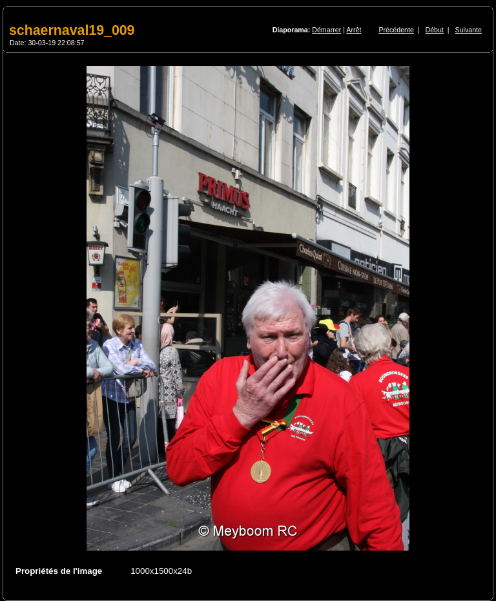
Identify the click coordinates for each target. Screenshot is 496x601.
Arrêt (353, 30)
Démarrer (326, 30)
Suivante (468, 30)
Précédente (396, 30)
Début (435, 30)
